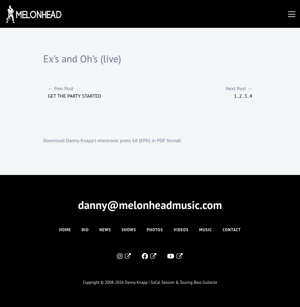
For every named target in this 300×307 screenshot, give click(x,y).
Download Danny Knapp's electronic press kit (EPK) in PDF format (112, 140)
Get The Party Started (99, 92)
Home (65, 229)
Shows (129, 229)
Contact (232, 229)
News (105, 229)
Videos (181, 229)
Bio (85, 229)
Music (205, 229)
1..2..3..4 (201, 92)
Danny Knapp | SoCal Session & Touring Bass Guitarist (171, 282)
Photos (155, 229)
